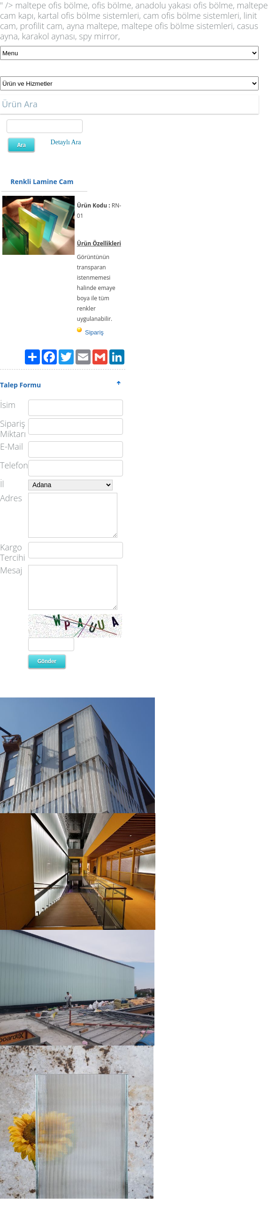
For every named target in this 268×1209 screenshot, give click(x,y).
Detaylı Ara (66, 142)
